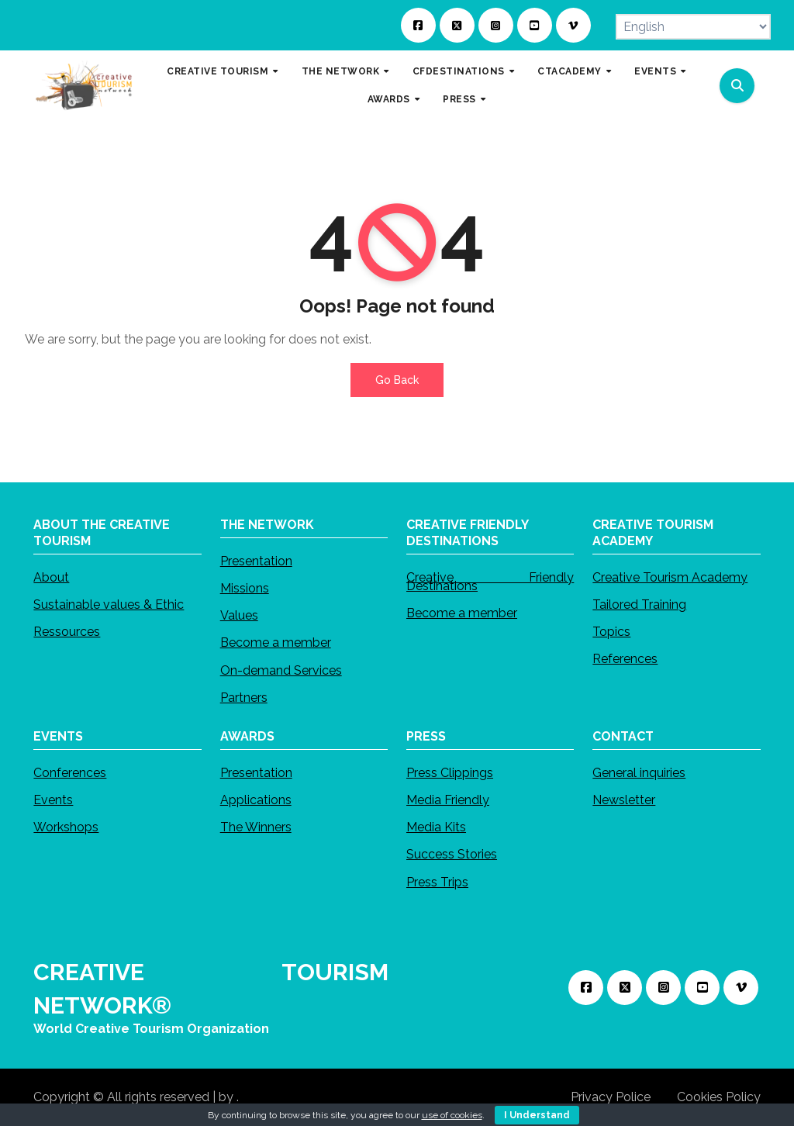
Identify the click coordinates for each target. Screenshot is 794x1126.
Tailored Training (639, 604)
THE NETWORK (342, 71)
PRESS (460, 99)
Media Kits (436, 827)
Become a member (275, 643)
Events (53, 800)
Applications (256, 800)
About (51, 577)
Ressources (66, 631)
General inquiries (638, 772)
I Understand (537, 1115)
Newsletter (623, 800)
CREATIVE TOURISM (219, 71)
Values (239, 615)
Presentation (256, 561)
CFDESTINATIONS (460, 71)
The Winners (256, 827)
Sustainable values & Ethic (108, 604)
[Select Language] (693, 27)
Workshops (65, 827)
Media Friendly (447, 800)
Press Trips (437, 882)
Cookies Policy (719, 1097)
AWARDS (390, 99)
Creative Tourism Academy (669, 577)
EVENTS (656, 71)
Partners (244, 697)
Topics (611, 631)
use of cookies (452, 1115)
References (625, 658)
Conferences (69, 772)
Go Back (397, 380)
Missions (244, 588)
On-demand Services (281, 670)
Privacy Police (611, 1097)
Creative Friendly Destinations (490, 581)
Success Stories (451, 854)
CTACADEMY (570, 71)
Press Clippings (449, 772)
